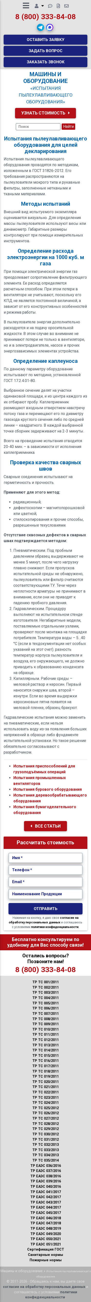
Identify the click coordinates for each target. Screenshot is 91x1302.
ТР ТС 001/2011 (45, 982)
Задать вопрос (45, 50)
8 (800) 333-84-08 (45, 16)
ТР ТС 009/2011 (45, 1024)
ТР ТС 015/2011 (45, 1056)
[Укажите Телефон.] (45, 870)
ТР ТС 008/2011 (45, 1019)
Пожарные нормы (46, 1260)
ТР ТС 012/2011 (45, 1040)
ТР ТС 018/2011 (45, 1071)
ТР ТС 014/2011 (45, 1050)
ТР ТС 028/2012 (45, 1124)
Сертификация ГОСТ (45, 1249)
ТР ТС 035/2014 (45, 1160)
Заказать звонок (46, 61)
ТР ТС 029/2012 (45, 1129)
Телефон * (22, 870)
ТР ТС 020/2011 (45, 1082)
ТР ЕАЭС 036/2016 (45, 1166)
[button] (40, 27)
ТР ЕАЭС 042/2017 (45, 1197)
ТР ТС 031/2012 (45, 1140)
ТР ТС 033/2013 (45, 1150)
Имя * (17, 857)
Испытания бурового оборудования (47, 789)
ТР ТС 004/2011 (45, 998)
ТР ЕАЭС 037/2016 (45, 1171)
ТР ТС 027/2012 (45, 1118)
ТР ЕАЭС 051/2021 (45, 1244)
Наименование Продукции (37, 894)
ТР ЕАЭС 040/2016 (45, 1187)
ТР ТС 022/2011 (45, 1092)
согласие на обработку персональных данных (44, 1287)
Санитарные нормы (45, 1255)
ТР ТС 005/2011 (45, 1003)
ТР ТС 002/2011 (45, 987)
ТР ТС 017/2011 (45, 1066)
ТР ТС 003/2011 (45, 993)
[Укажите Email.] (45, 882)
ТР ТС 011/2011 (45, 1035)
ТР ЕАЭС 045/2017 (45, 1213)
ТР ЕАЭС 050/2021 (45, 1239)
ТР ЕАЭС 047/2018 (45, 1223)
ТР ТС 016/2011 (45, 1061)
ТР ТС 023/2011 (45, 1098)
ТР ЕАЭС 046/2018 (45, 1218)
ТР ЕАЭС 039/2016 (45, 1181)
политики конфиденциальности (54, 927)
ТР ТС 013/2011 (45, 1045)
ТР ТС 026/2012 (45, 1113)
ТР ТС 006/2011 (45, 1008)
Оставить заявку (46, 39)
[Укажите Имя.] (45, 858)
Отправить (46, 908)
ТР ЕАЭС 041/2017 (45, 1192)
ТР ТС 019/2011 (45, 1076)
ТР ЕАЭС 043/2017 (45, 1202)
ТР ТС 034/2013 (45, 1155)
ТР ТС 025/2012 (45, 1108)
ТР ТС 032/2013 (45, 1145)
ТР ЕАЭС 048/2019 (45, 1229)
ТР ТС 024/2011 (45, 1103)
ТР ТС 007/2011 (45, 1014)
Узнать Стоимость (45, 113)
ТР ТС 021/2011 (45, 1087)
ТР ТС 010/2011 (45, 1029)
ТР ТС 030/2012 (45, 1134)
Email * (18, 881)
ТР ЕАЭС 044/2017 (45, 1207)
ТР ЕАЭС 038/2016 (45, 1176)
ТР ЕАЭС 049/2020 (45, 1234)
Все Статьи (45, 826)
